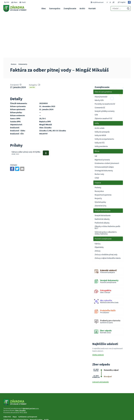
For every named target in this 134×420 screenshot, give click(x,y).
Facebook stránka (118, 415)
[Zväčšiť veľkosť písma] (113, 2)
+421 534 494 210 (117, 408)
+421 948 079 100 (117, 410)
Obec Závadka (20, 366)
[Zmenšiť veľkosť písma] (107, 2)
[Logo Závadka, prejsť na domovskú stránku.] (14, 8)
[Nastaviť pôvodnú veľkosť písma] (110, 2)
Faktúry (32, 43)
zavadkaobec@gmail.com (121, 413)
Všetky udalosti (98, 311)
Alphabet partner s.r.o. (30, 364)
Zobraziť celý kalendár (100, 338)
